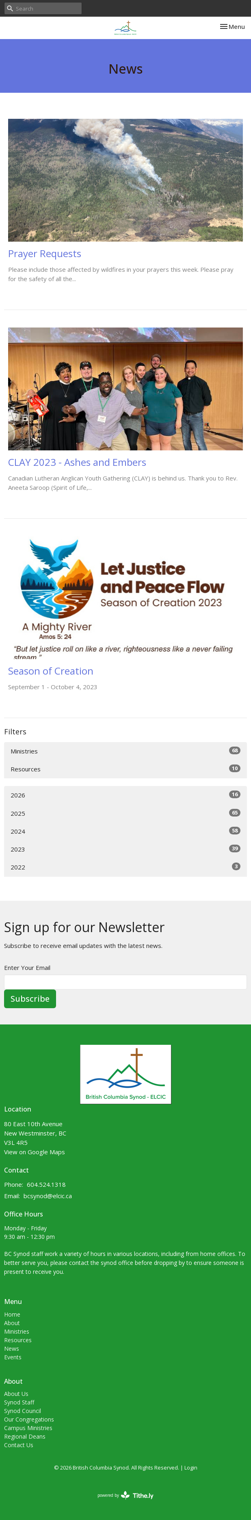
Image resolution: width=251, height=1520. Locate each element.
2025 (125, 813)
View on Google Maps (34, 1152)
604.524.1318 (46, 1184)
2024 (125, 831)
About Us (16, 1394)
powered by (125, 1495)
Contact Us (18, 1445)
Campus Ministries (28, 1428)
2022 (125, 867)
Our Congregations (29, 1419)
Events (13, 1357)
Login (190, 1467)
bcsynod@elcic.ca (48, 1196)
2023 (125, 849)
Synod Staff (19, 1402)
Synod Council (22, 1411)
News (11, 1348)
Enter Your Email (27, 967)
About (12, 1323)
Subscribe (30, 998)
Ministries (125, 751)
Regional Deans (24, 1436)
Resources (125, 768)
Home (12, 1314)
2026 (125, 795)
